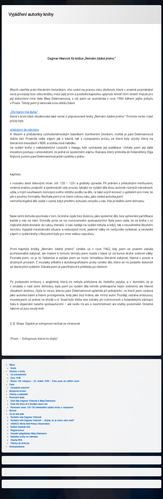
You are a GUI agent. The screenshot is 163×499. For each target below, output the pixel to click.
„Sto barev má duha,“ (24, 53)
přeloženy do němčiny (24, 71)
